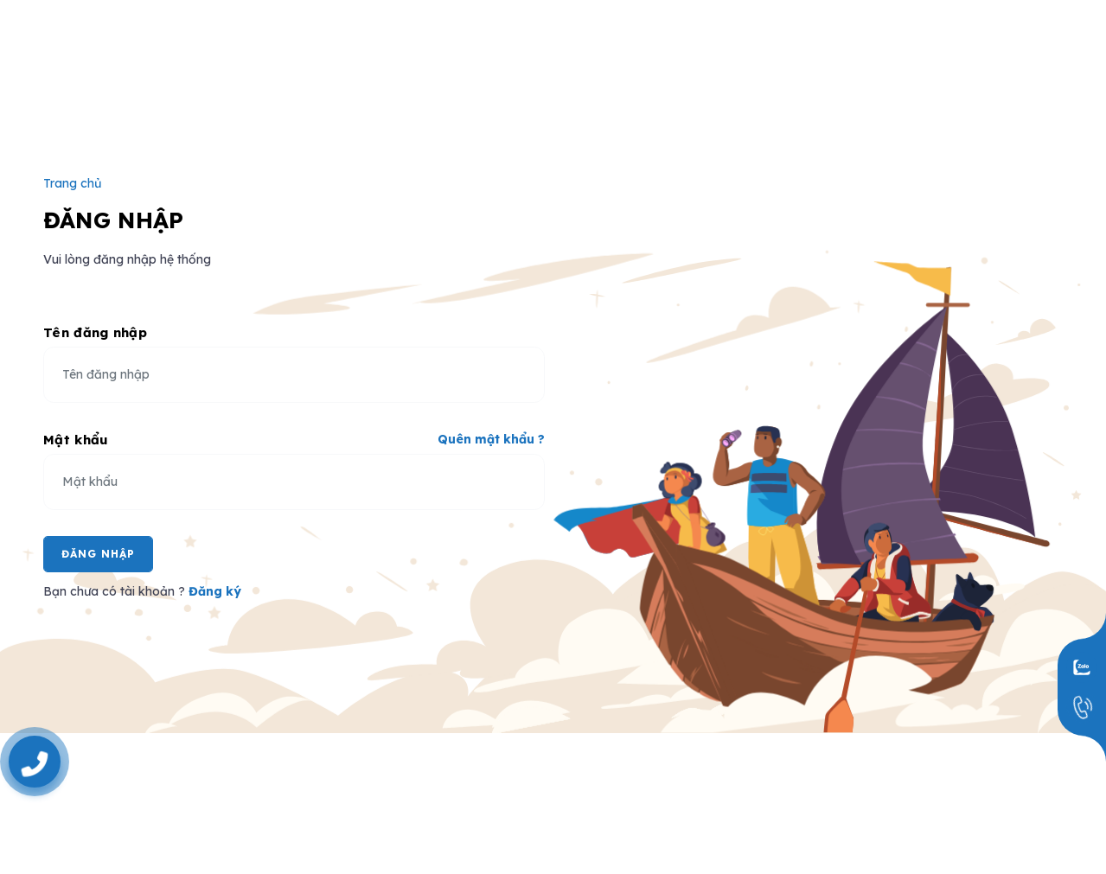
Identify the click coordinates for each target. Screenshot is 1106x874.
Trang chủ (72, 183)
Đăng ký (215, 591)
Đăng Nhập (98, 553)
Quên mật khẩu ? (491, 439)
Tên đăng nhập (95, 332)
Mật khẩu (75, 439)
